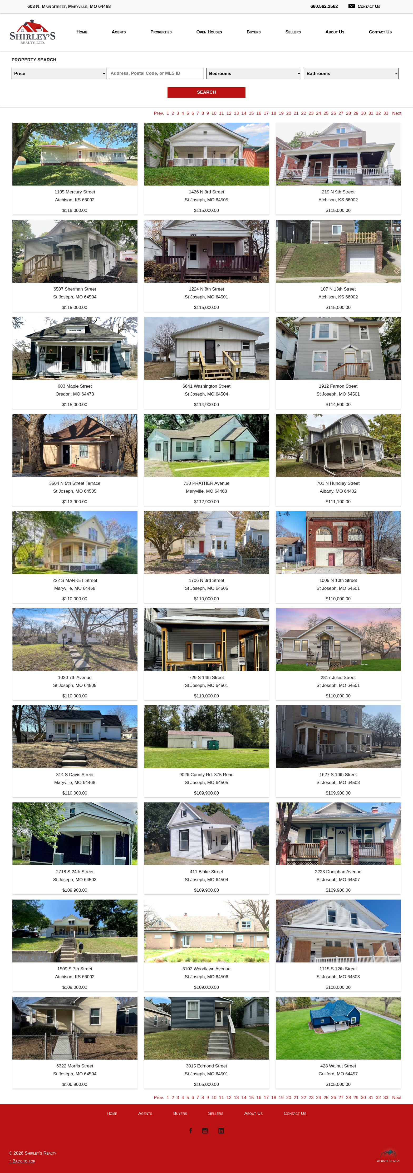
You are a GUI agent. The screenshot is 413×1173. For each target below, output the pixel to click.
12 (229, 113)
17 (266, 113)
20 (288, 113)
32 (378, 113)
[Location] (156, 73)
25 (325, 113)
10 (214, 113)
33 (385, 113)
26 (333, 113)
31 (370, 113)
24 (318, 113)
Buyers (254, 31)
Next (396, 113)
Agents (119, 31)
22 (303, 113)
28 (348, 113)
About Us (335, 31)
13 (236, 113)
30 (363, 113)
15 (251, 113)
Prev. (159, 113)
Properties (161, 31)
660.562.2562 (324, 6)
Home (82, 31)
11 (221, 113)
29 (355, 113)
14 (243, 113)
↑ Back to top (22, 1161)
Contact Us (364, 6)
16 (258, 113)
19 (281, 113)
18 (273, 113)
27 (340, 113)
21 (296, 113)
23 (311, 113)
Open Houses (209, 31)
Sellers (293, 31)
